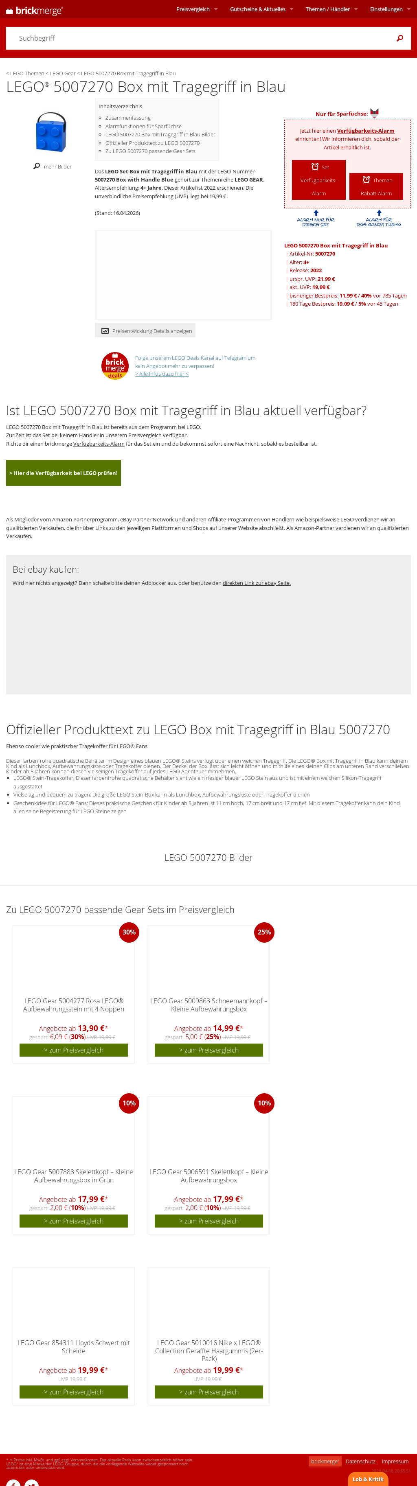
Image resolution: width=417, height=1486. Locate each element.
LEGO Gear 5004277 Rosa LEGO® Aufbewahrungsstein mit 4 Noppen (73, 1004)
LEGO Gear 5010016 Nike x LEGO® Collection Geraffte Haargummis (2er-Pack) (209, 1350)
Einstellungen (386, 9)
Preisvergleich (193, 9)
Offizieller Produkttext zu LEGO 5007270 (152, 143)
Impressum (395, 1461)
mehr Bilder (50, 166)
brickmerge (325, 1461)
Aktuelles (257, 9)
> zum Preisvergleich (73, 1050)
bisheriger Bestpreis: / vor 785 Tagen (348, 295)
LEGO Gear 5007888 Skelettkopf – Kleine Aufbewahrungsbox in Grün (73, 1175)
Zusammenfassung (128, 117)
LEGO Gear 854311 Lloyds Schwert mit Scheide (74, 1346)
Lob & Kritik (368, 1479)
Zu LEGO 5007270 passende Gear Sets (150, 151)
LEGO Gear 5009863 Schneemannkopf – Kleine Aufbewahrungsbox (209, 1004)
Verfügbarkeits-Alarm (366, 130)
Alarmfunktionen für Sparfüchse (143, 126)
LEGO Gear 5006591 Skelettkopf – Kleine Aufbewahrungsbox (208, 1175)
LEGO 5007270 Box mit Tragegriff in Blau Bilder (160, 134)
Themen (328, 9)
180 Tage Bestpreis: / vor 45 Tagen (344, 303)
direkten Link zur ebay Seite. (257, 583)
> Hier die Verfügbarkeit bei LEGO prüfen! (63, 473)
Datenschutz (360, 1461)
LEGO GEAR (249, 179)
